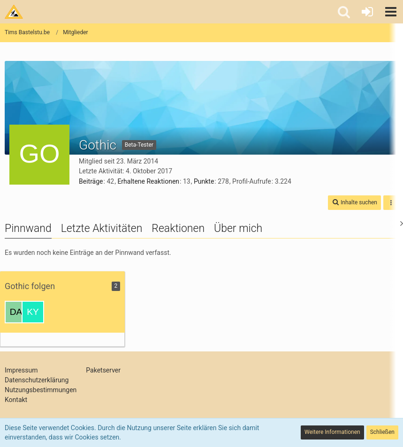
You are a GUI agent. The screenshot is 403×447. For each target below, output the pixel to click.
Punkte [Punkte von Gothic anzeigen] (204, 181)
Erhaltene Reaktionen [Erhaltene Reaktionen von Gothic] (148, 181)
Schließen (382, 432)
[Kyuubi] (33, 312)
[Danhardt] (16, 312)
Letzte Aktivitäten (102, 228)
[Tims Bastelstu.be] (14, 11)
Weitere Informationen (332, 432)
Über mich (238, 228)
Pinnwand (28, 228)
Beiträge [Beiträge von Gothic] (91, 181)
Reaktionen (178, 228)
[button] (390, 11)
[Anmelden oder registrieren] (367, 11)
